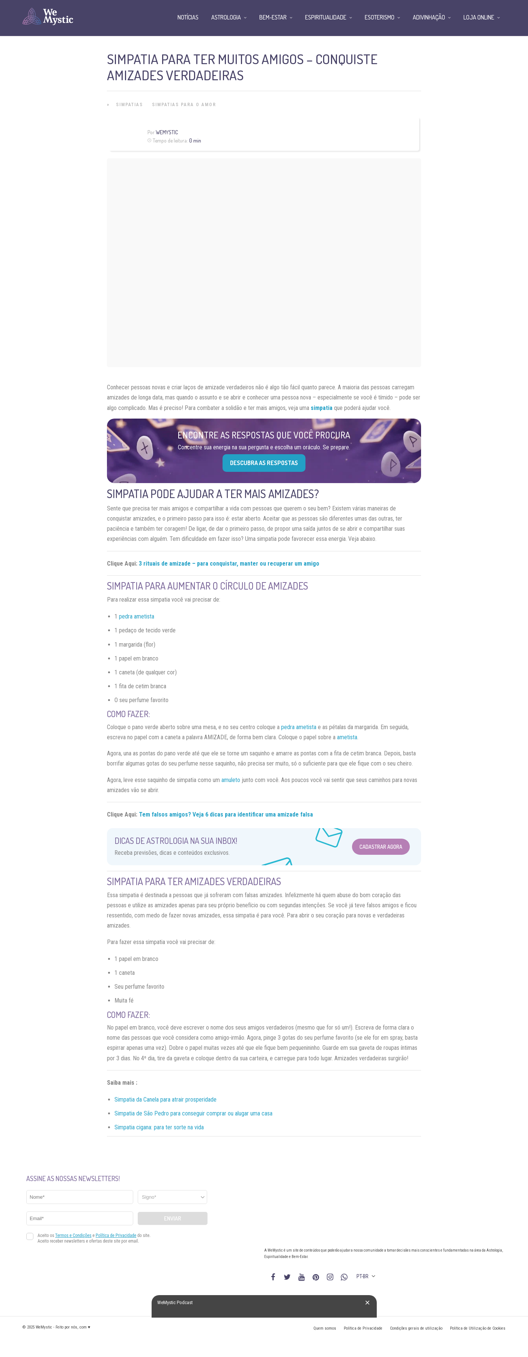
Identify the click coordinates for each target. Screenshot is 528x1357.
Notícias (188, 17)
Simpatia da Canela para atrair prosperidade (165, 1099)
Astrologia (226, 17)
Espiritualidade (325, 17)
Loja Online (478, 17)
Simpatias (129, 104)
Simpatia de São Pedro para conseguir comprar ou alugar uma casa (193, 1113)
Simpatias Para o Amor (184, 104)
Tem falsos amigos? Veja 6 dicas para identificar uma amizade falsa (226, 814)
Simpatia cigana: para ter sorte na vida (159, 1127)
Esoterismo (379, 17)
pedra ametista (136, 616)
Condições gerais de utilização (416, 1328)
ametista (347, 737)
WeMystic (167, 132)
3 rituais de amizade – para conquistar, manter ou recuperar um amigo (229, 563)
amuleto (230, 780)
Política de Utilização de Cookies (477, 1328)
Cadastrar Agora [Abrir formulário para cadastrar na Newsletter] (381, 847)
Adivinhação (429, 17)
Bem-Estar (273, 17)
